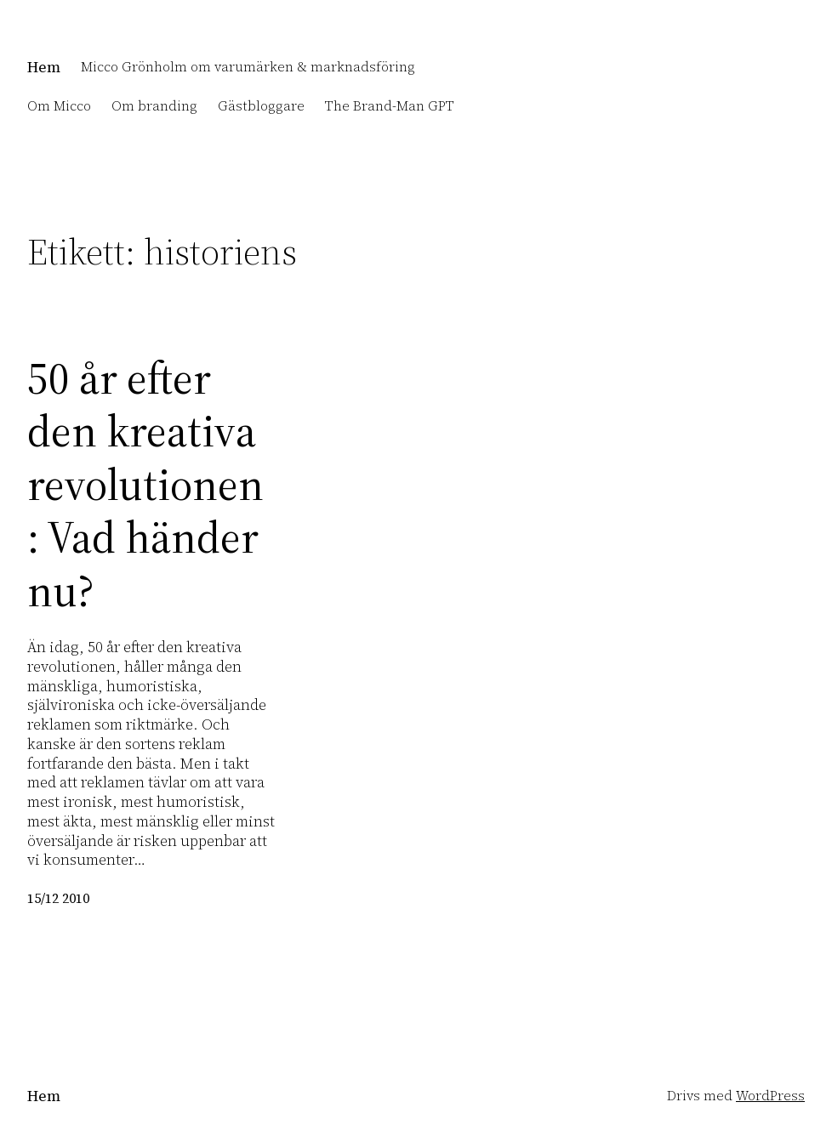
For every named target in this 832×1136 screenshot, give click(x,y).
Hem (43, 67)
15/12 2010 (58, 898)
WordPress (770, 1096)
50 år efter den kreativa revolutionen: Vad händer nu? (145, 484)
